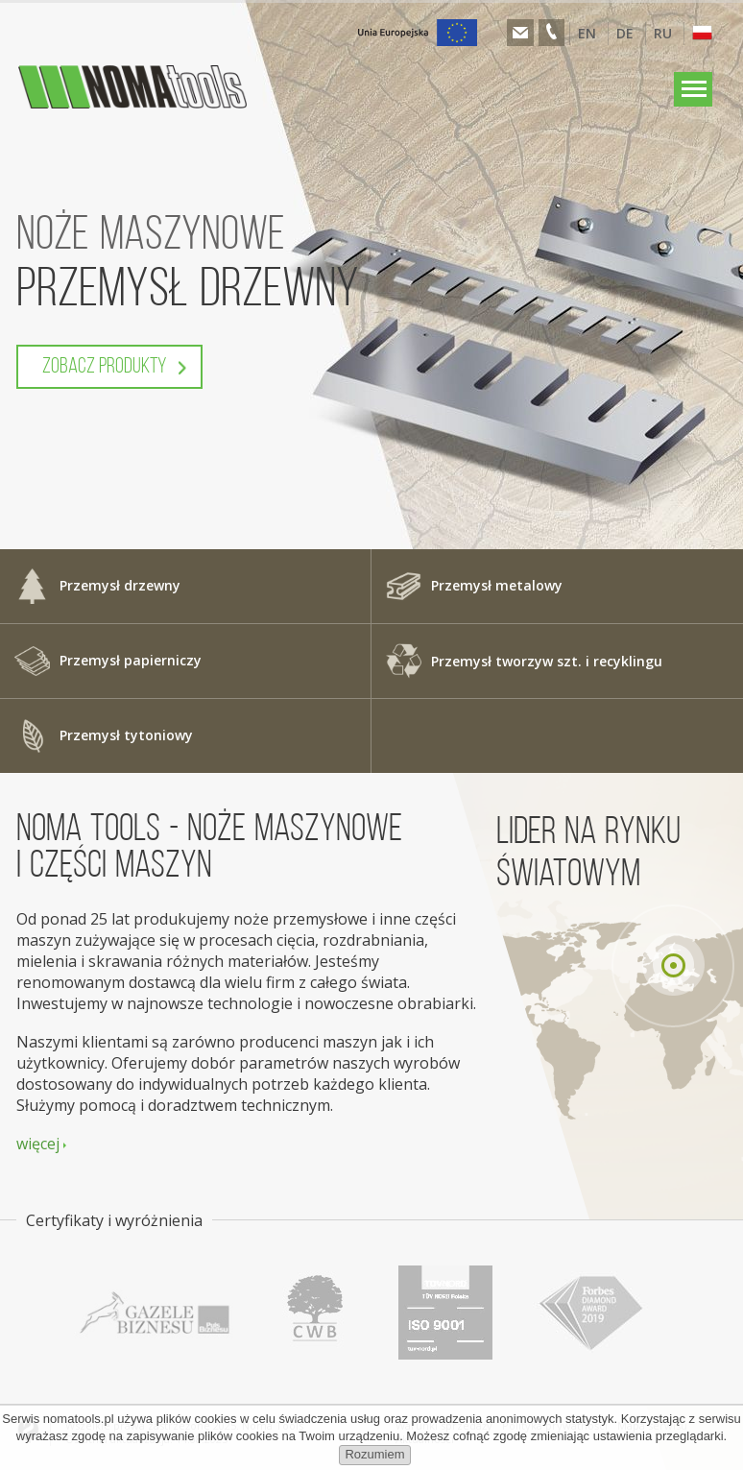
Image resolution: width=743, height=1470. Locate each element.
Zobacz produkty (104, 367)
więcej (38, 1143)
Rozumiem (374, 1454)
